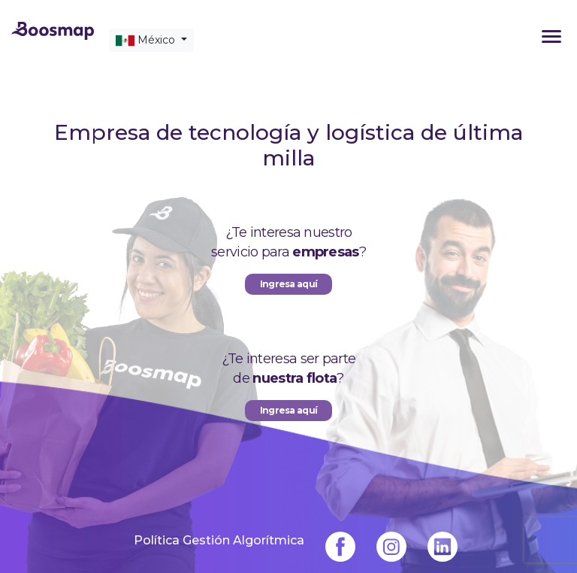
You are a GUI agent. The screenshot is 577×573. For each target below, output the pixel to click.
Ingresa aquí (289, 410)
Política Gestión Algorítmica (219, 539)
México (147, 40)
